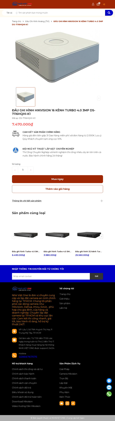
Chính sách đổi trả (21, 387)
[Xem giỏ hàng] (98, 4)
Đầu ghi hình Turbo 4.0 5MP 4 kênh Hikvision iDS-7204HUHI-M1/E (57, 251)
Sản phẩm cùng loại (28, 213)
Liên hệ (63, 308)
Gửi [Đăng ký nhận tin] (96, 276)
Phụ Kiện (64, 392)
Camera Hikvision (68, 374)
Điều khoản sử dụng (22, 392)
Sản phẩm (64, 303)
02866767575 (28, 356)
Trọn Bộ (63, 378)
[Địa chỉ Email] (57, 276)
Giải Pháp (64, 369)
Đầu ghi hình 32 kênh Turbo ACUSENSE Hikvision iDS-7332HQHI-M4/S (89, 251)
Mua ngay (57, 179)
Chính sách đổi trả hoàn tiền (27, 397)
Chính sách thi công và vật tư (27, 369)
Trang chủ (64, 294)
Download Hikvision (22, 401)
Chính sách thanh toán (24, 378)
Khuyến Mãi (65, 387)
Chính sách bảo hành (23, 374)
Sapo (82, 418)
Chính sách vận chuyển (24, 383)
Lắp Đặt (63, 383)
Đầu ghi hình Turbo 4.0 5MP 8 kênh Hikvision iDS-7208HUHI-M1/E (26, 251)
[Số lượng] (23, 170)
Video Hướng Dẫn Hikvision (26, 406)
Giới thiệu (64, 299)
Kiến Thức (64, 397)
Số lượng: (16, 164)
